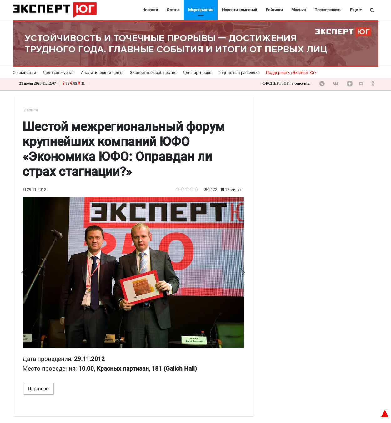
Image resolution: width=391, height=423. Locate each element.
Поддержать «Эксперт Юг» (291, 72)
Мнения (298, 9)
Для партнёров (197, 72)
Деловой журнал (59, 72)
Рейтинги (274, 9)
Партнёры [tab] (39, 388)
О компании (24, 72)
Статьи (173, 9)
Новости (150, 9)
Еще (354, 9)
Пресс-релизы (327, 9)
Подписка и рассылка (239, 72)
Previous (24, 272)
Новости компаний (239, 9)
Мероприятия (200, 9)
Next (242, 272)
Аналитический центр (102, 72)
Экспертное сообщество (153, 72)
